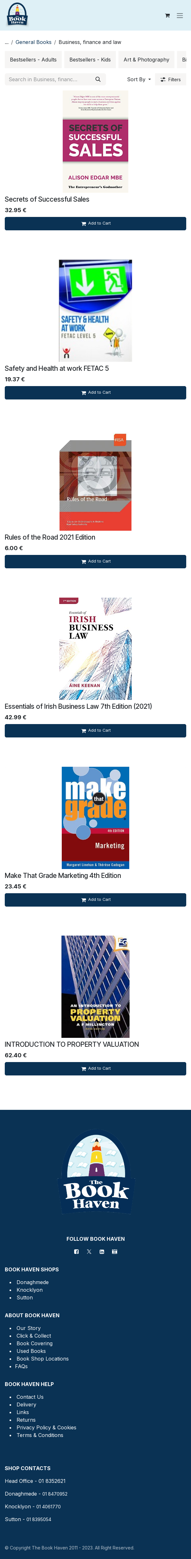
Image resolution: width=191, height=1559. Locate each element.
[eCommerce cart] (167, 15)
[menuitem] (33, 59)
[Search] (98, 79)
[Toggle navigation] (179, 15)
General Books (34, 42)
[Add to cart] (95, 223)
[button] (139, 79)
